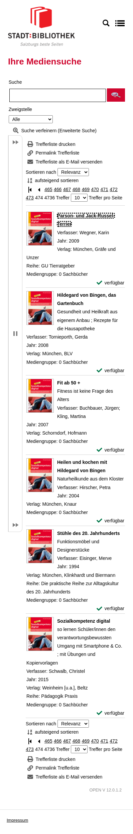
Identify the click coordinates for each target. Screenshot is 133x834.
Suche (15, 82)
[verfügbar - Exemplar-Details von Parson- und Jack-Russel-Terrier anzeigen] (110, 283)
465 (48, 189)
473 (29, 197)
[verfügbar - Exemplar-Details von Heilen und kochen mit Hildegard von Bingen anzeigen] (110, 521)
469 (86, 189)
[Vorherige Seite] (39, 189)
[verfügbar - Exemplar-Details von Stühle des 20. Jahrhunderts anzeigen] (110, 608)
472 (113, 189)
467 (67, 189)
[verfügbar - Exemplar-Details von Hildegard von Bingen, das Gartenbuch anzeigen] (110, 370)
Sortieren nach (41, 172)
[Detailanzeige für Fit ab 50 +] (68, 382)
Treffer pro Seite (105, 197)
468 (76, 189)
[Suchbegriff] (57, 95)
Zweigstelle (20, 109)
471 (104, 189)
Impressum (17, 820)
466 (57, 189)
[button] (116, 95)
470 (95, 189)
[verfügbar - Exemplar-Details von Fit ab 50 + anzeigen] (110, 450)
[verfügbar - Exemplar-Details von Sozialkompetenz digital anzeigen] (110, 713)
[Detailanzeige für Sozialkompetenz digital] (83, 621)
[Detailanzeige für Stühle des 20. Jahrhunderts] (88, 533)
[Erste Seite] (30, 189)
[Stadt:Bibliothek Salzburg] (41, 26)
